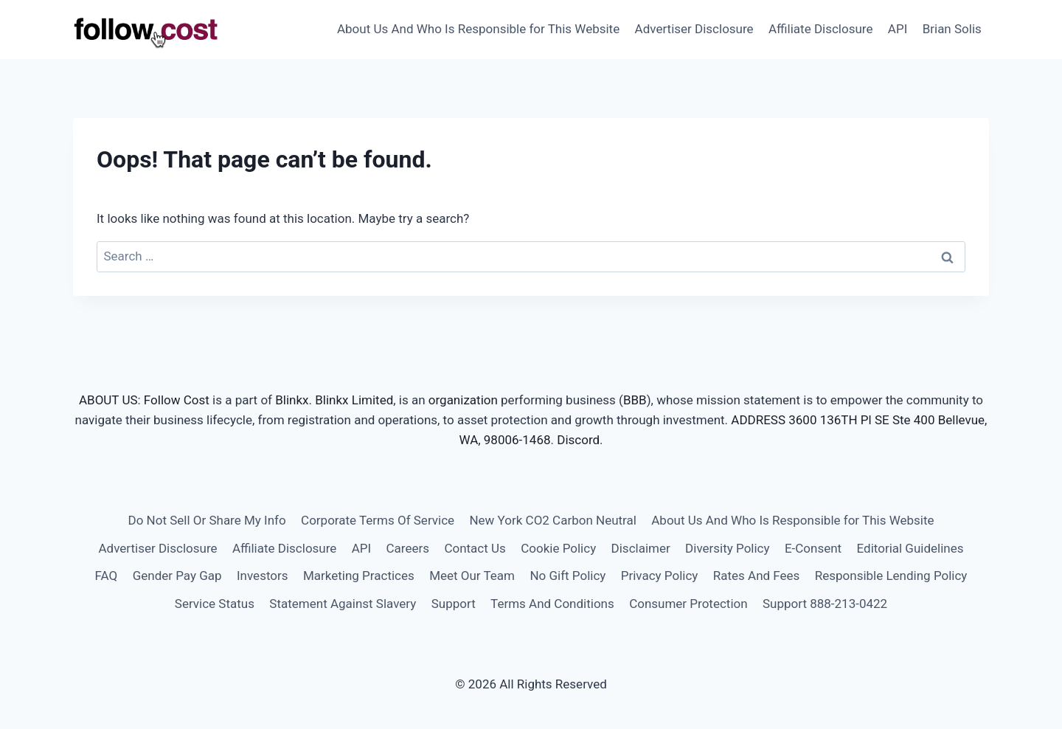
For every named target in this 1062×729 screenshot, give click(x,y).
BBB (635, 400)
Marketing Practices (358, 575)
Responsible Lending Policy (891, 575)
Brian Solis (952, 28)
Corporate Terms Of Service (377, 520)
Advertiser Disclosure (694, 28)
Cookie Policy (558, 548)
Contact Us (474, 548)
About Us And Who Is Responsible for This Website (478, 28)
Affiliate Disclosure (820, 28)
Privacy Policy (659, 575)
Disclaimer (640, 548)
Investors (262, 575)
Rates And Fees (756, 575)
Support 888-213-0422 (825, 603)
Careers (407, 548)
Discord (578, 439)
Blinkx (291, 400)
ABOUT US (108, 400)
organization (463, 400)
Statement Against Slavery (342, 603)
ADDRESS (758, 419)
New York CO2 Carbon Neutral (552, 520)
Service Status (214, 603)
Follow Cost (176, 400)
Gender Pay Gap (177, 575)
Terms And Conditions (552, 603)
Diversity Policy (727, 548)
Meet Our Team (472, 575)
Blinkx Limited (354, 400)
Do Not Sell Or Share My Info (206, 520)
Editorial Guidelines (910, 548)
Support (453, 603)
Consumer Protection (688, 603)
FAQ (106, 575)
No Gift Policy (567, 575)
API (897, 28)
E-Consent (813, 548)
